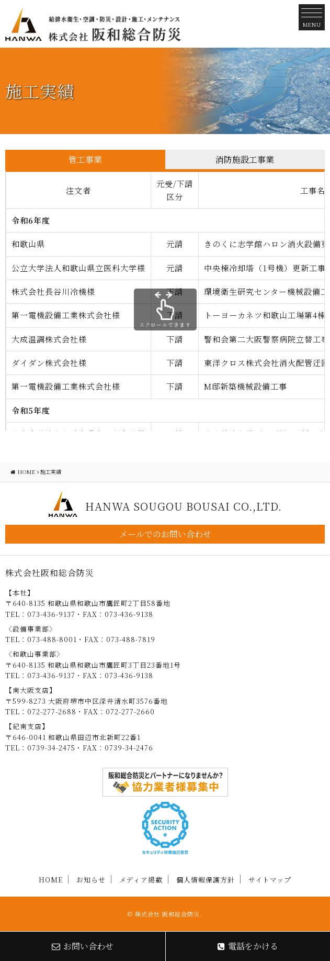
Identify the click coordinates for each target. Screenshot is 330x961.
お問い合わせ (82, 946)
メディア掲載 (141, 880)
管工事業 (85, 159)
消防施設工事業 (244, 159)
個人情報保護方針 (205, 880)
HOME (51, 880)
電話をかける (248, 946)
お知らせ (91, 880)
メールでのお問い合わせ (165, 534)
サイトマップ (269, 880)
